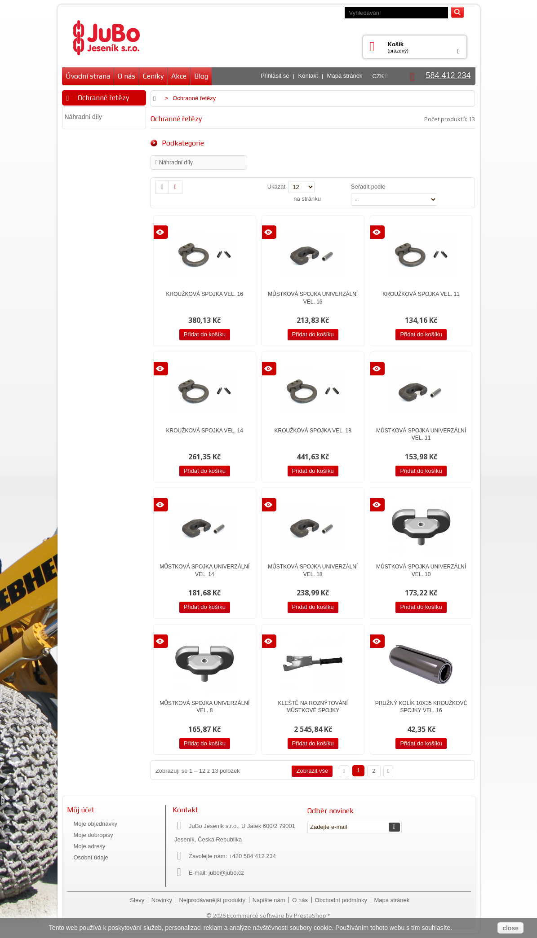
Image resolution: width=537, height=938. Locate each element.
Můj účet (80, 810)
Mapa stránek (345, 75)
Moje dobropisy (93, 835)
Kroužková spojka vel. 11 (420, 294)
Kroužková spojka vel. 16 (204, 294)
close (510, 928)
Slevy (138, 900)
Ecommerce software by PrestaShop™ (279, 916)
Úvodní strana (88, 76)
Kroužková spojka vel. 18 (312, 430)
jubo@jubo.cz (226, 872)
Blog (201, 76)
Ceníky (153, 76)
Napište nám (270, 900)
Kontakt (308, 75)
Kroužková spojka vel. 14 (204, 430)
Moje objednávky (96, 823)
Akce (178, 76)
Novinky (162, 900)
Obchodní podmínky (342, 900)
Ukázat (276, 186)
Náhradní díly (83, 117)
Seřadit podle (368, 186)
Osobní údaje (91, 857)
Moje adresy (90, 846)
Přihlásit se (275, 75)
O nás (126, 76)
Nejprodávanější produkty (213, 900)
